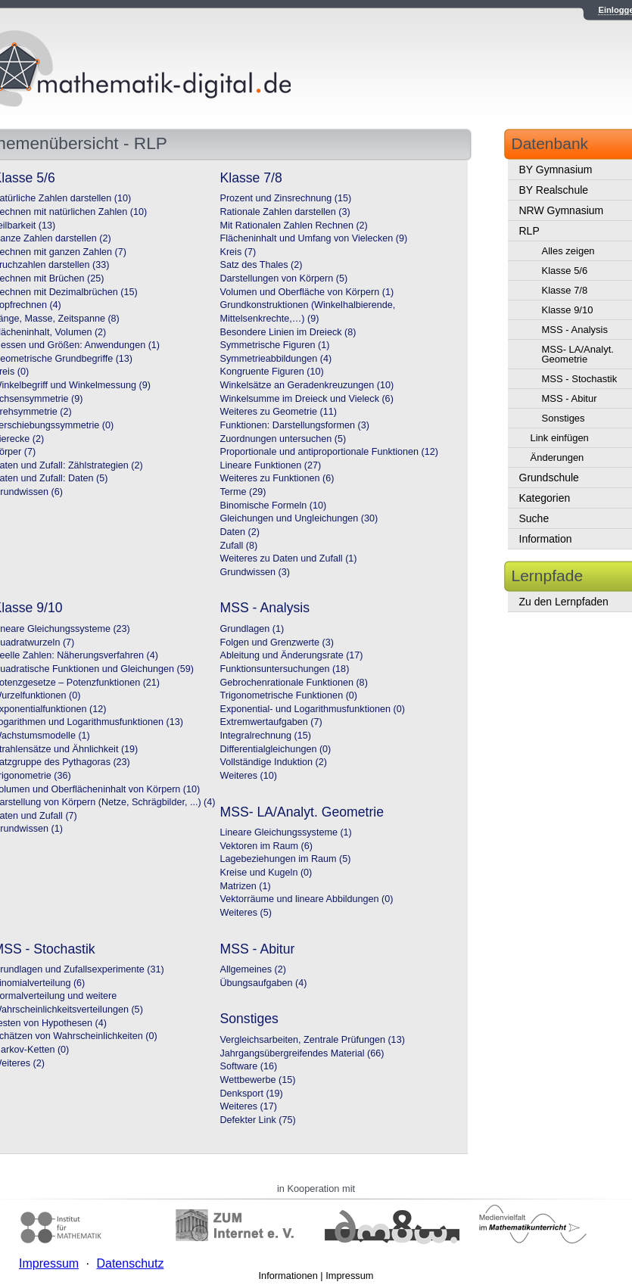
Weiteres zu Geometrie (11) (278, 411)
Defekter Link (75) (258, 1120)
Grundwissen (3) (255, 572)
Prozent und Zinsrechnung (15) (286, 198)
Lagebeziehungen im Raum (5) (285, 859)
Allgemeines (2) (253, 969)
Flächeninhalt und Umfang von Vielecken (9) (314, 238)
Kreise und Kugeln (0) (266, 872)
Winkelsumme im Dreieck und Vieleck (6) (307, 399)
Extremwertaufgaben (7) (271, 722)
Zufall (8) (239, 545)
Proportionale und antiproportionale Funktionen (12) (329, 451)
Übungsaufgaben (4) (263, 983)
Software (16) (249, 1066)
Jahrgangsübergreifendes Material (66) (302, 1053)
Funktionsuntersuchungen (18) (285, 669)
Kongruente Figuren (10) (272, 371)
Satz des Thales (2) (261, 265)
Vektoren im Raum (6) (266, 846)
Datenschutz (129, 1263)
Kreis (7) (238, 252)
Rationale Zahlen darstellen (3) (285, 212)
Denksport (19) (251, 1093)
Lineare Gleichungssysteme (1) (286, 832)
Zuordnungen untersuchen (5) (283, 439)
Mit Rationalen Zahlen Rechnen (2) (294, 225)
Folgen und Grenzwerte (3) (277, 642)
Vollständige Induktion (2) (273, 762)
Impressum (349, 1275)
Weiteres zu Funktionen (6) (277, 478)
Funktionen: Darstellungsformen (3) (294, 425)
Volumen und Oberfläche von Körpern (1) (307, 292)
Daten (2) (240, 532)
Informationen (288, 1275)
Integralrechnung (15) (265, 735)
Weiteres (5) (246, 912)
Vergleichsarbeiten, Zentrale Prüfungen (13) (312, 1040)
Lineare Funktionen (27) (271, 465)
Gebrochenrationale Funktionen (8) (294, 682)
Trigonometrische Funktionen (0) (289, 695)
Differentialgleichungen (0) (276, 749)
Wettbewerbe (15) (258, 1080)
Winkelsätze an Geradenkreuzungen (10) (307, 385)
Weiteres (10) (248, 775)
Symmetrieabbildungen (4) (276, 358)
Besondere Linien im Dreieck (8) (288, 332)
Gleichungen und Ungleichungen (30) (299, 518)
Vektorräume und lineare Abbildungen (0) (307, 899)
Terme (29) (243, 492)
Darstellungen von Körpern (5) (284, 278)
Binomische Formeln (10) (273, 505)
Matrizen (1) (245, 886)
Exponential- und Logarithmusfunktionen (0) (312, 709)
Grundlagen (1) (252, 629)
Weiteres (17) (248, 1106)
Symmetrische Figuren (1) (275, 345)
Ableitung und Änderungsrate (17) (291, 655)
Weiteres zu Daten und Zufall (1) (288, 558)
